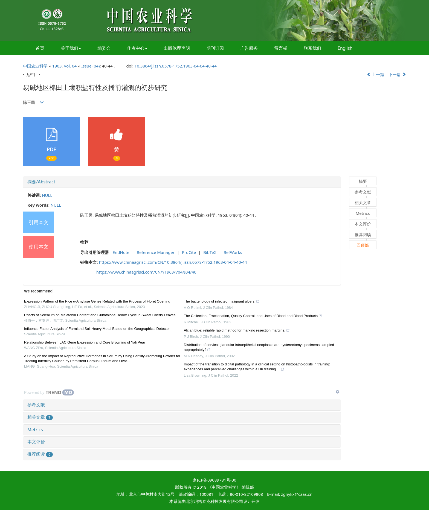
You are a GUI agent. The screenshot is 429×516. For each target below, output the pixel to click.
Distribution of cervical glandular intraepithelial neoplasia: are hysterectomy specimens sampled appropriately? (259, 348)
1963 (57, 66)
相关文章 (40, 417)
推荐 (84, 242)
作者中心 (137, 48)
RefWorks (233, 252)
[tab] (182, 182)
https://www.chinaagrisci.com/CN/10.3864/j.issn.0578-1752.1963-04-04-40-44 (173, 262)
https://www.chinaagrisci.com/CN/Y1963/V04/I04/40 (146, 272)
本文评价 (36, 442)
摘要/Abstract (41, 182)
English (345, 48)
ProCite (189, 252)
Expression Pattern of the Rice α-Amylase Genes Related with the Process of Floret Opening (97, 301)
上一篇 (375, 74)
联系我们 (312, 48)
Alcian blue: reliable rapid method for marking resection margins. (237, 331)
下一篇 (397, 74)
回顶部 (362, 245)
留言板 (280, 48)
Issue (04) (90, 66)
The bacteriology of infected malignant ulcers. (222, 302)
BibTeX (209, 252)
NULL (47, 195)
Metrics (35, 430)
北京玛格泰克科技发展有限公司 (214, 501)
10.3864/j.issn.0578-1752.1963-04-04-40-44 (176, 66)
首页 (40, 48)
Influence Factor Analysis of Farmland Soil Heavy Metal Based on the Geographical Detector (97, 329)
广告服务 (249, 48)
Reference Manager (156, 252)
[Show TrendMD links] (337, 391)
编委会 (104, 48)
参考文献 (36, 405)
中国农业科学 (35, 66)
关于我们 (71, 48)
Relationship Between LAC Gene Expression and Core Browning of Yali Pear (84, 342)
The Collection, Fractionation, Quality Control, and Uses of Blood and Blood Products (253, 316)
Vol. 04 (70, 66)
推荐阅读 (40, 454)
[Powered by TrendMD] (49, 392)
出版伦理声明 (177, 48)
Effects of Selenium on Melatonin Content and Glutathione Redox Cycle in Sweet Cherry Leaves (99, 315)
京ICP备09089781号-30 (214, 480)
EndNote (121, 252)
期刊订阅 (215, 48)
